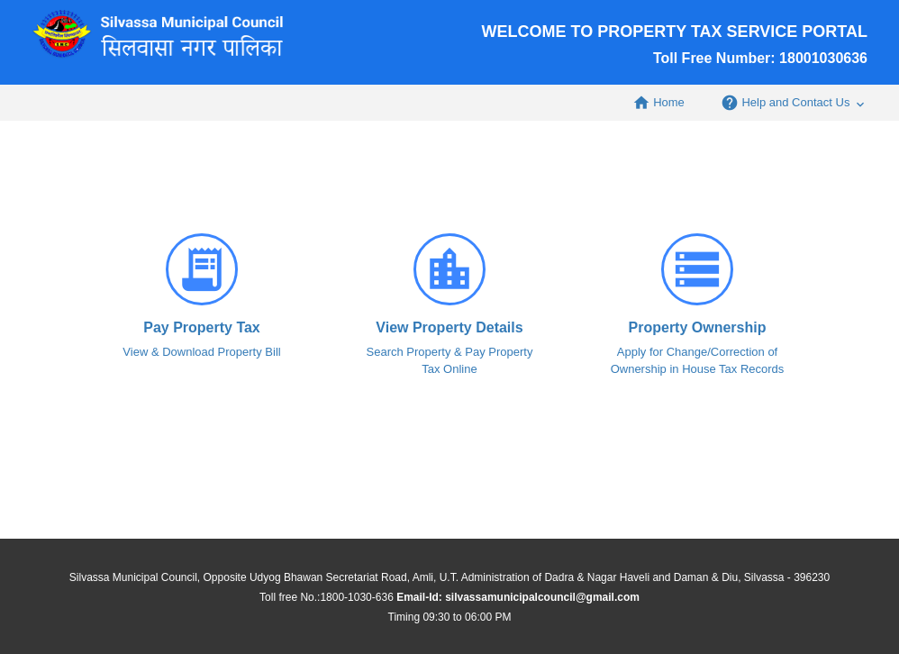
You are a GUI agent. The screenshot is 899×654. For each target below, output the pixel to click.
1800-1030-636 (356, 597)
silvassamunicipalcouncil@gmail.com (542, 597)
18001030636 (823, 58)
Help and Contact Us (794, 103)
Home (658, 103)
